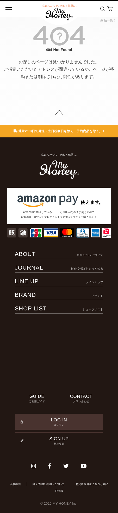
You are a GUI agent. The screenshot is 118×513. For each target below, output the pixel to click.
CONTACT (81, 398)
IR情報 (59, 490)
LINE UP (59, 281)
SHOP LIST (59, 308)
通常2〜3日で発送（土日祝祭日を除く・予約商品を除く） (59, 131)
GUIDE (37, 398)
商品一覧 (107, 20)
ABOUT (59, 254)
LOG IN (59, 422)
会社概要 (15, 484)
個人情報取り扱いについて (48, 484)
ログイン (52, 216)
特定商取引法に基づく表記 (92, 484)
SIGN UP (59, 441)
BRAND (59, 295)
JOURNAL (59, 267)
